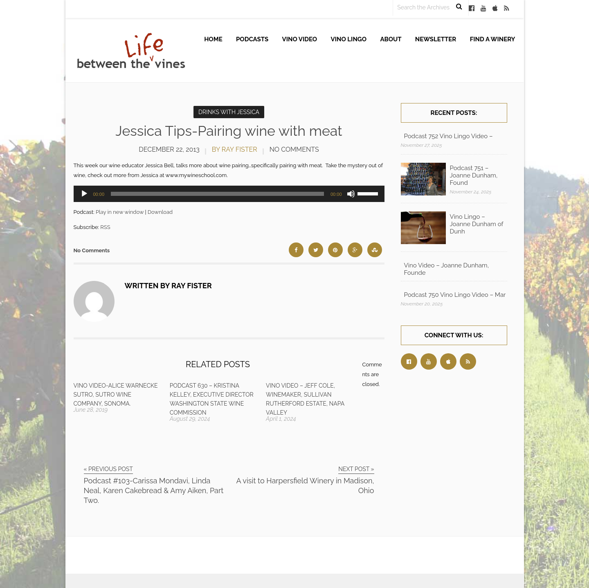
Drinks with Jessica (228, 112)
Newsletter (435, 39)
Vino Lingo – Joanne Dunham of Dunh (477, 224)
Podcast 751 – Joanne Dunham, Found (474, 175)
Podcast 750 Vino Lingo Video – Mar (455, 294)
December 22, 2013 (169, 149)
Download (160, 212)
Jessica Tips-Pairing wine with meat (228, 131)
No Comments (294, 149)
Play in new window (120, 212)
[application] (229, 194)
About (390, 39)
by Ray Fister (234, 149)
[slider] (217, 194)
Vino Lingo (349, 39)
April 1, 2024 (281, 418)
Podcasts (252, 39)
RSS (105, 227)
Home (213, 39)
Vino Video (299, 39)
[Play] (84, 194)
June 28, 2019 (91, 409)
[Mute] (351, 194)
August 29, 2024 (190, 418)
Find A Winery (492, 39)
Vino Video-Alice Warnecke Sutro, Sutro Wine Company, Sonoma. (116, 394)
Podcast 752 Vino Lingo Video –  (449, 136)
